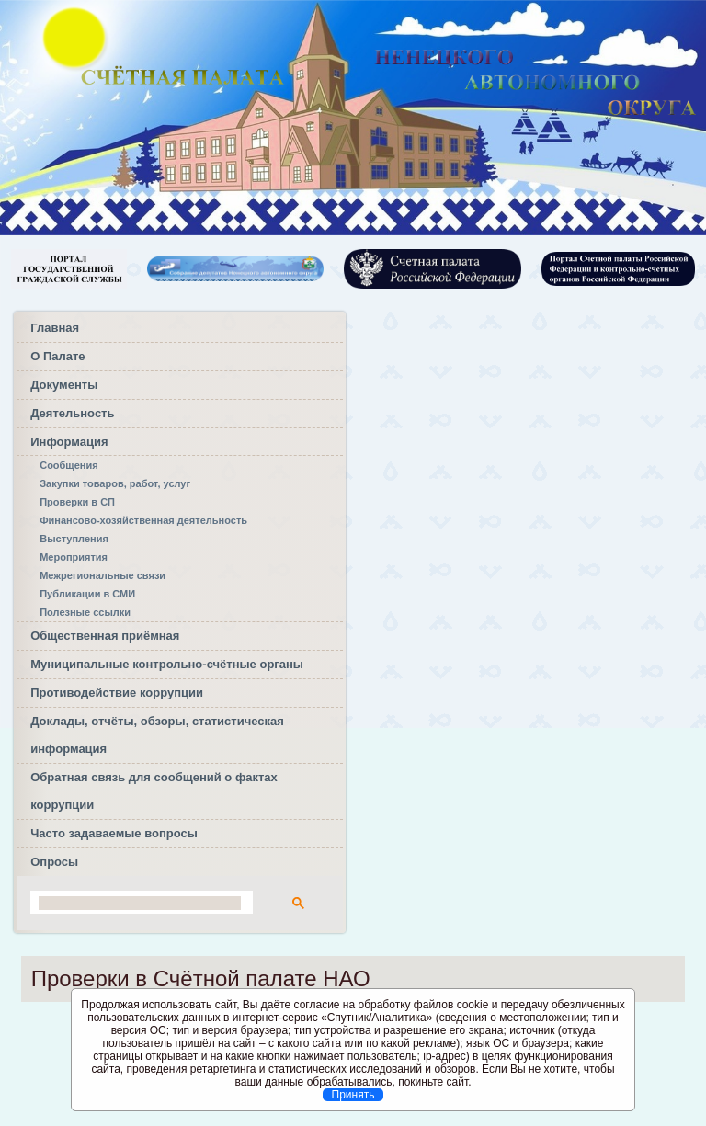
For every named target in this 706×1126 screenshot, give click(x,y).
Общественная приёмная (104, 636)
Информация (69, 442)
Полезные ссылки (85, 612)
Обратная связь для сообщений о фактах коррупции (154, 791)
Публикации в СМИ (87, 593)
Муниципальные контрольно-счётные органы (166, 664)
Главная (54, 328)
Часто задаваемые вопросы (114, 833)
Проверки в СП (77, 501)
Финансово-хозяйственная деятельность (143, 520)
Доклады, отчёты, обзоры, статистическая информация (157, 735)
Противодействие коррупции (116, 692)
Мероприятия (74, 557)
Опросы (54, 862)
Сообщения (68, 465)
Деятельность (72, 413)
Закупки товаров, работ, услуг (115, 483)
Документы (63, 385)
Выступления (74, 538)
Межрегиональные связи (102, 575)
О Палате (57, 356)
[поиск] (140, 903)
